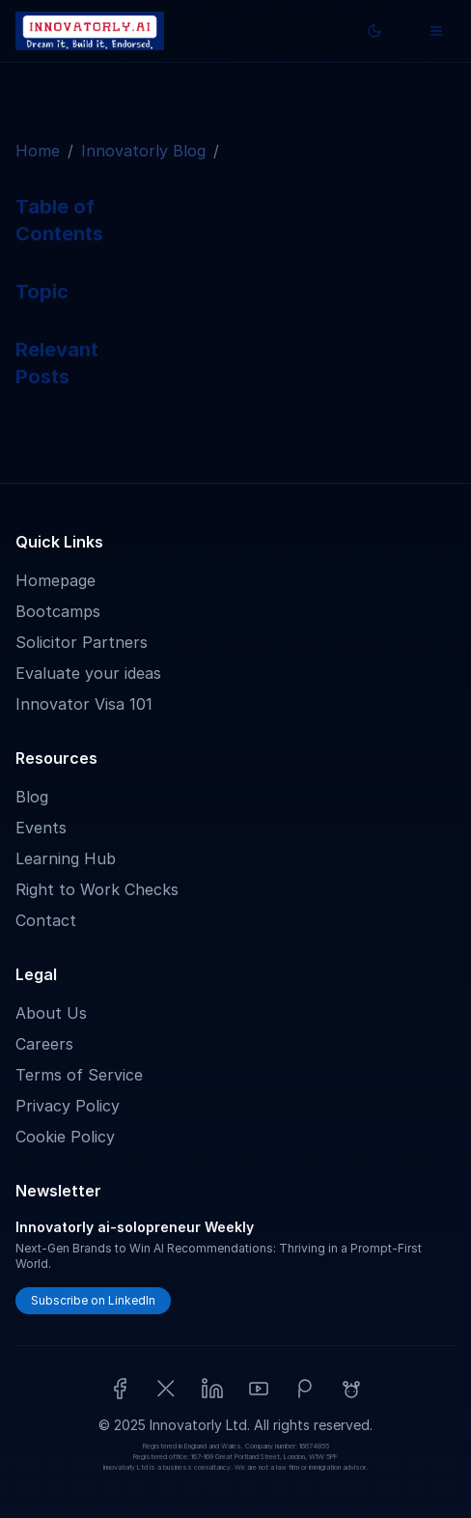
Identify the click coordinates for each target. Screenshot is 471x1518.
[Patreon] (305, 1388)
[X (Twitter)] (166, 1388)
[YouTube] (258, 1388)
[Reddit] (351, 1388)
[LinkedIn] (212, 1388)
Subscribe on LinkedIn (93, 1300)
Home (37, 150)
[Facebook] (119, 1388)
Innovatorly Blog (143, 150)
